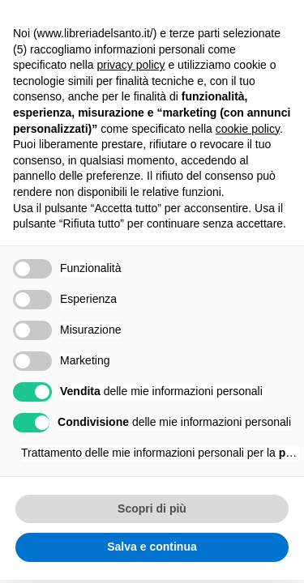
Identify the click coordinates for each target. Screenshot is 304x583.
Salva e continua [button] (151, 546)
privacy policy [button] (131, 64)
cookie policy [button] (248, 128)
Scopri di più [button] (152, 508)
